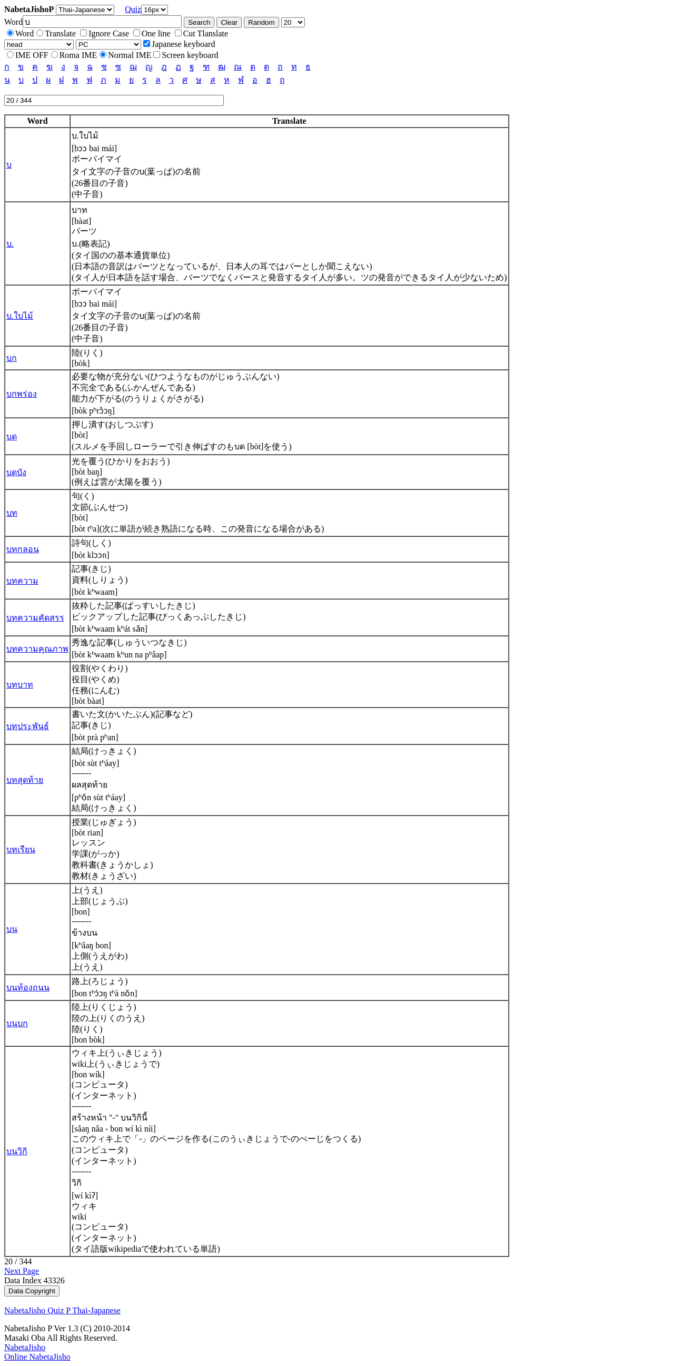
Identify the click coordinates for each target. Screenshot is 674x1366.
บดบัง (16, 472)
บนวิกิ (16, 1151)
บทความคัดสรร (35, 617)
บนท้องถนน (27, 987)
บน (11, 929)
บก (11, 357)
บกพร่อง (21, 393)
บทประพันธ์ (27, 726)
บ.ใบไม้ (19, 315)
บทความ (22, 580)
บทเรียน (20, 849)
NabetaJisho (24, 1347)
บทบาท (19, 684)
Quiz (133, 9)
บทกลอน (22, 549)
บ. (10, 243)
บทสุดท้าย (24, 779)
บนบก (17, 1023)
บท (11, 512)
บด (11, 436)
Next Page (21, 1270)
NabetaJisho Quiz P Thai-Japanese (62, 1310)
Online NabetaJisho (37, 1356)
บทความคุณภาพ (37, 648)
